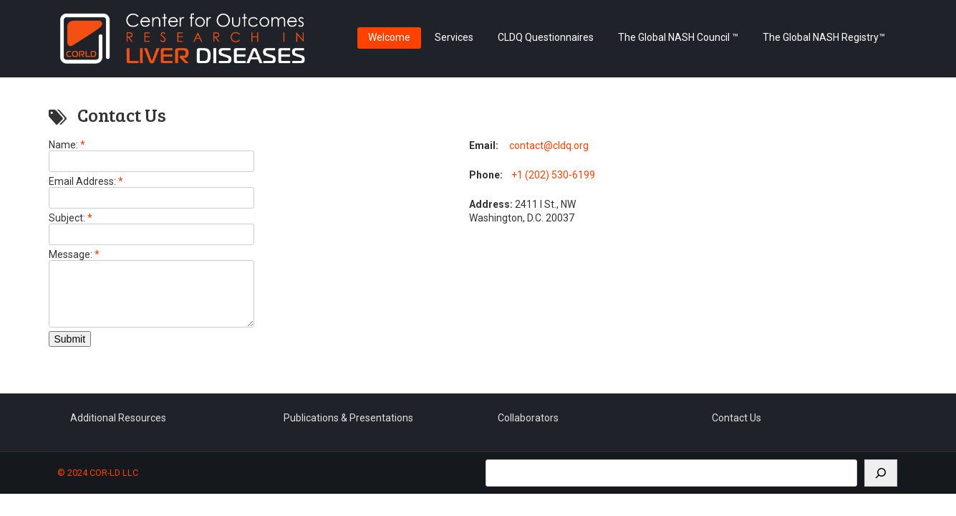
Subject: (70, 218)
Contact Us (736, 428)
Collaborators (528, 428)
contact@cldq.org (549, 145)
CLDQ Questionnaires (546, 37)
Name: (67, 144)
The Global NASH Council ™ (678, 37)
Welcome (389, 37)
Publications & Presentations (348, 428)
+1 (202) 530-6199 (553, 175)
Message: (74, 254)
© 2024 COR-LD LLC (97, 483)
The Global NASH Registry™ (824, 37)
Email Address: (86, 181)
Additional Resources (118, 428)
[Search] (880, 483)
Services (454, 37)
